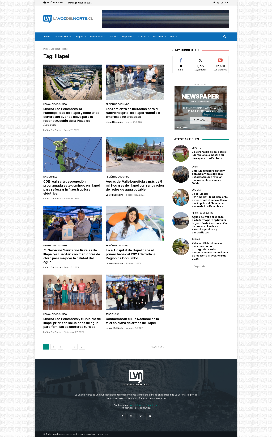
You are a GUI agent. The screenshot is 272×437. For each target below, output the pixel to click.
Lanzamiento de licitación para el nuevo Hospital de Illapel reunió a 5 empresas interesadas (133, 113)
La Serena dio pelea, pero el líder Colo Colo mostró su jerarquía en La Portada (209, 155)
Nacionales (50, 177)
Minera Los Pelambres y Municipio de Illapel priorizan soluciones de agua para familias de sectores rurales (72, 323)
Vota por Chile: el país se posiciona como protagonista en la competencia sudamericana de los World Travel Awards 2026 (210, 251)
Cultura (196, 190)
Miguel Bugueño (114, 122)
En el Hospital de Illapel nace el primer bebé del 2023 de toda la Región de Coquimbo (130, 254)
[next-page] (82, 347)
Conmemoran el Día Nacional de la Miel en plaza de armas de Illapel (132, 321)
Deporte (196, 148)
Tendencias (113, 314)
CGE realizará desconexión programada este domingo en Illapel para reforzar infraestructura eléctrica (71, 187)
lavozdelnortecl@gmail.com (143, 405)
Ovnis (195, 167)
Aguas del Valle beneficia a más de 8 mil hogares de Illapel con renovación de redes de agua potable (135, 185)
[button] (224, 37)
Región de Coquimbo (55, 104)
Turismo (196, 239)
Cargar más (200, 266)
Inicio (46, 48)
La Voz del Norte (52, 130)
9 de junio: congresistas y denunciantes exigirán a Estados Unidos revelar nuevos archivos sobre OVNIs (208, 177)
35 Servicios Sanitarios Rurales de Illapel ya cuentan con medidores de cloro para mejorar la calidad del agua (71, 256)
